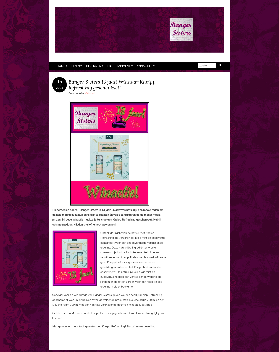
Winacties (144, 66)
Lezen (75, 66)
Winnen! (90, 93)
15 (59, 81)
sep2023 (59, 86)
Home (61, 66)
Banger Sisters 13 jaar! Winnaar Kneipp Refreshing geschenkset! (112, 85)
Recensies (93, 66)
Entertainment (119, 66)
